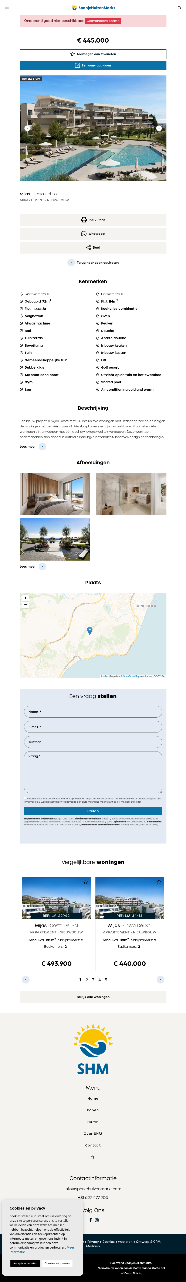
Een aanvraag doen (93, 65)
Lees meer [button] (28, 566)
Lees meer (28, 446)
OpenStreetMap (131, 676)
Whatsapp (93, 233)
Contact (93, 1145)
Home (93, 1098)
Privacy (93, 1242)
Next (159, 128)
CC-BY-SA (159, 676)
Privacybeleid (31, 801)
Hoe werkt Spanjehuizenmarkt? (131, 1263)
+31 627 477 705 (93, 1197)
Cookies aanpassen (57, 1263)
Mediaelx (93, 1246)
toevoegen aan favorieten (93, 54)
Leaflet (104, 676)
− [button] (25, 605)
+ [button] (25, 598)
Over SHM (93, 1134)
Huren (93, 1122)
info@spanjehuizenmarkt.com (93, 1189)
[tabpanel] (56, 924)
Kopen (93, 1110)
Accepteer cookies (25, 1263)
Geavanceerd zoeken (103, 21)
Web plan (125, 1242)
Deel (93, 247)
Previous (27, 128)
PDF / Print (93, 219)
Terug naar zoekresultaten (93, 262)
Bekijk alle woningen (93, 997)
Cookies (108, 1242)
